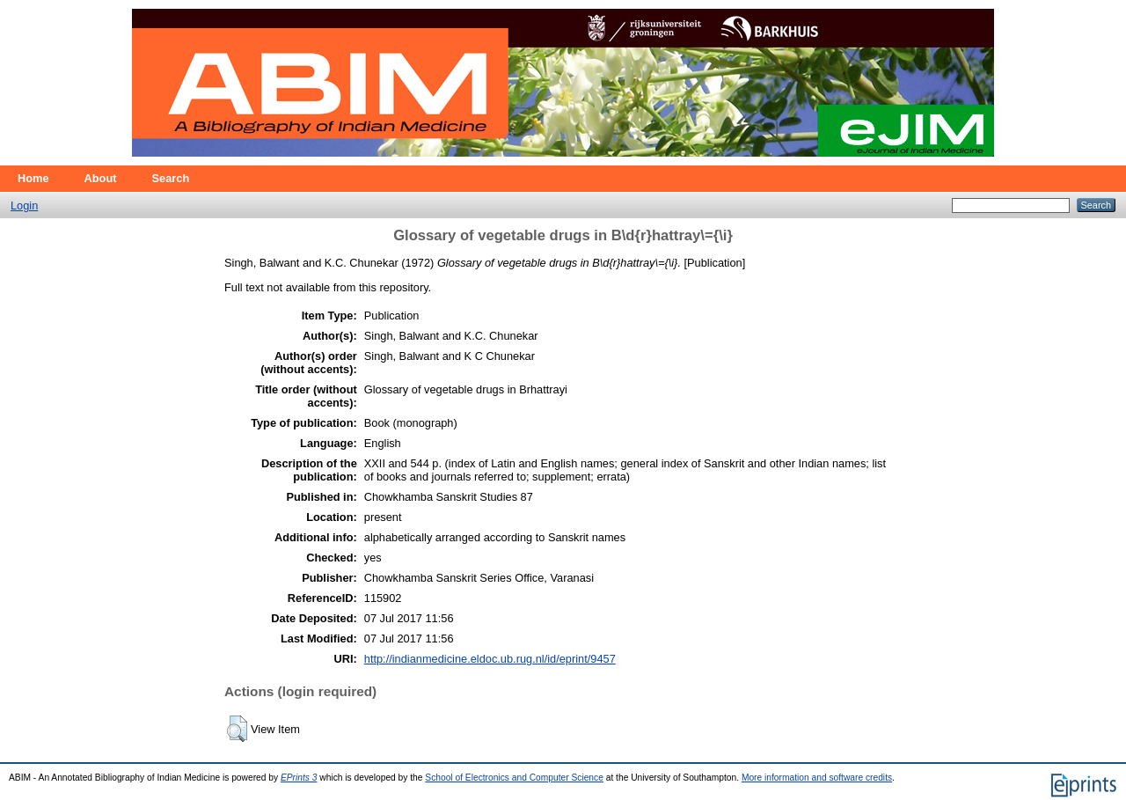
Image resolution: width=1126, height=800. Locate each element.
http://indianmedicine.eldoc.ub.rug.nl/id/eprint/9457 (490, 658)
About (100, 178)
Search (171, 178)
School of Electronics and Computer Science (514, 777)
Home (33, 178)
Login (24, 205)
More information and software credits (817, 777)
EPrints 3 (299, 777)
